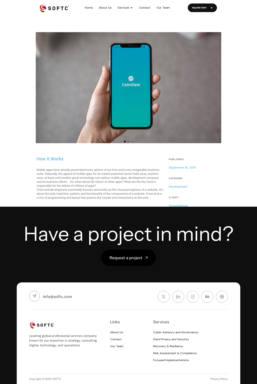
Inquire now (202, 7)
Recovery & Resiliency (168, 346)
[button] (125, 141)
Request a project (128, 257)
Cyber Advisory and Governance (175, 332)
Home (89, 8)
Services (125, 8)
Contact (145, 8)
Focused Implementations (171, 360)
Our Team (163, 8)
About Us (105, 8)
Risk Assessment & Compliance (175, 353)
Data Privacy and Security (171, 339)
